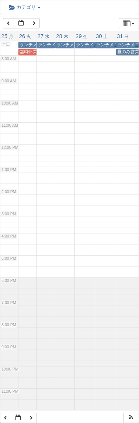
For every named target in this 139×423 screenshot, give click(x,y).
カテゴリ (25, 7)
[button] (131, 418)
